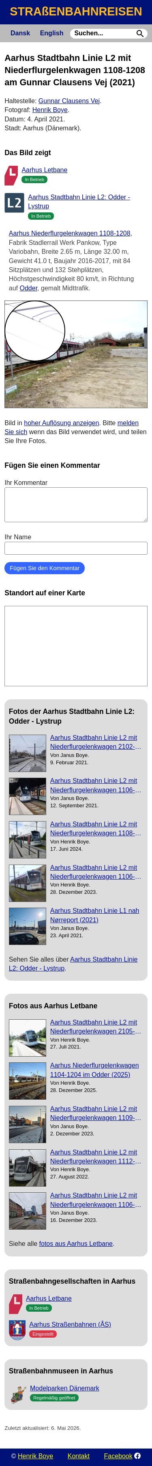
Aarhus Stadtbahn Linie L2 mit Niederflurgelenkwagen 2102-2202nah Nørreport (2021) (93, 743)
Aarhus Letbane (44, 169)
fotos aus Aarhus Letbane (76, 1243)
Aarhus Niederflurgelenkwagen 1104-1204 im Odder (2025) (94, 1070)
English (52, 33)
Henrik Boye (50, 109)
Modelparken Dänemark (64, 1388)
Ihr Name (76, 544)
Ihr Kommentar (76, 500)
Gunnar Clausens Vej (69, 100)
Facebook (118, 1456)
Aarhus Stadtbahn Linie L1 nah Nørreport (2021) (94, 915)
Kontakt (79, 1456)
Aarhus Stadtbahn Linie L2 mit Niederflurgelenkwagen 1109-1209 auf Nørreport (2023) (93, 1114)
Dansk (20, 33)
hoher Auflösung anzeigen (61, 422)
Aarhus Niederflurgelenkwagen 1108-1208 (70, 233)
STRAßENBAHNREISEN (76, 11)
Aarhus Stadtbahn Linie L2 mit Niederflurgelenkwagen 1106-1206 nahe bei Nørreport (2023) (95, 1200)
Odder (29, 288)
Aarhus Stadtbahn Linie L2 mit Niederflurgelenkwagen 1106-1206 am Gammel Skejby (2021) (93, 786)
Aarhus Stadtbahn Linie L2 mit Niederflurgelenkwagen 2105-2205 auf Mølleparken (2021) (93, 1027)
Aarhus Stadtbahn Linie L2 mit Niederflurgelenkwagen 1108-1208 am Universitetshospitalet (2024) (94, 829)
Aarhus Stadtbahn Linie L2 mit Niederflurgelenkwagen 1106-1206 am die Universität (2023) (94, 873)
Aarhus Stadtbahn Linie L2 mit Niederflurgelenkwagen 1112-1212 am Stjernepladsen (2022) (95, 1157)
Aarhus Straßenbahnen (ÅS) (70, 1324)
